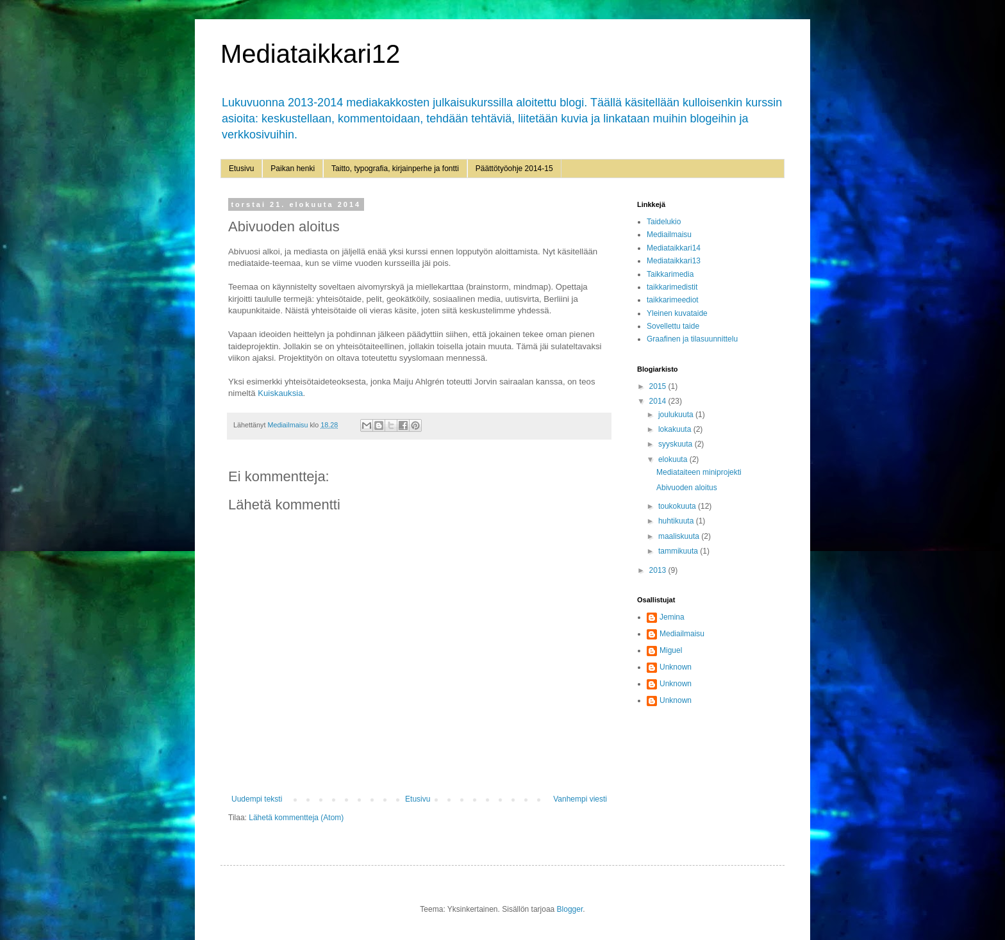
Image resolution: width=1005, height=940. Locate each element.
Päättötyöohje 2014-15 (514, 168)
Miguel (671, 650)
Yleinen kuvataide (677, 313)
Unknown (676, 667)
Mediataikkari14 (674, 247)
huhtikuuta (677, 520)
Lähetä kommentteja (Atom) (296, 817)
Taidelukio (664, 221)
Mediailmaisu (669, 234)
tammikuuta (679, 551)
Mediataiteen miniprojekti (699, 472)
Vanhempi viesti (580, 799)
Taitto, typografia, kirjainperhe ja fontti (395, 168)
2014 (659, 401)
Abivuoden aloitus (686, 487)
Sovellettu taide (673, 326)
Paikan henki (292, 168)
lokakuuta (676, 429)
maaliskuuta (679, 536)
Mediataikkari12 (310, 54)
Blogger (570, 909)
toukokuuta (678, 506)
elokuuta (674, 459)
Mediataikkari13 (674, 260)
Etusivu (241, 168)
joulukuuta (676, 414)
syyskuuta (676, 444)
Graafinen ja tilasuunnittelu (692, 338)
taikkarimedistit (672, 287)
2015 (659, 386)
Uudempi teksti (256, 799)
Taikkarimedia (670, 274)
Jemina (672, 617)
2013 (659, 570)
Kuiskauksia (280, 393)
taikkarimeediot (673, 299)
